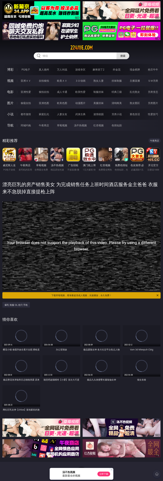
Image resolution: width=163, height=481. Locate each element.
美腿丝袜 (98, 103)
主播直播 (135, 80)
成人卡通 (62, 92)
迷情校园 (98, 114)
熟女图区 (135, 103)
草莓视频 (62, 125)
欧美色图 (62, 103)
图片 (10, 103)
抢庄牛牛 (153, 69)
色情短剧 (117, 125)
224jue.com (81, 47)
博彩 (10, 69)
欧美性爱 (80, 92)
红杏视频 (98, 125)
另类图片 (153, 103)
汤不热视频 (80, 125)
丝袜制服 (117, 80)
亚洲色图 (44, 103)
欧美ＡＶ (62, 80)
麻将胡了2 (98, 69)
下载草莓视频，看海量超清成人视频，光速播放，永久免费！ (105, 295)
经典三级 (117, 92)
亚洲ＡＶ (26, 80)
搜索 (122, 56)
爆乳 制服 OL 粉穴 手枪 (16, 304)
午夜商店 (44, 125)
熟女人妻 (98, 80)
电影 (10, 92)
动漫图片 (80, 103)
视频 (10, 80)
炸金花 (116, 69)
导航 (10, 125)
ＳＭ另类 (153, 80)
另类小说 (117, 114)
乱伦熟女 (135, 92)
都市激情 (26, 114)
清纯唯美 (117, 103)
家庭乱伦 (44, 114)
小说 (10, 114)
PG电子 (25, 69)
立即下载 (103, 473)
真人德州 (44, 69)
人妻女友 (62, 114)
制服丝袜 (98, 92)
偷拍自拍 (44, 92)
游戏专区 (80, 69)
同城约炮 (26, 125)
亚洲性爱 (26, 92)
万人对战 (62, 69)
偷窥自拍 (26, 103)
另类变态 (153, 92)
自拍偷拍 (44, 80)
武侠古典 (80, 114)
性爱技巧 (153, 114)
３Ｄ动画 (80, 80)
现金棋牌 (135, 69)
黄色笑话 (135, 114)
